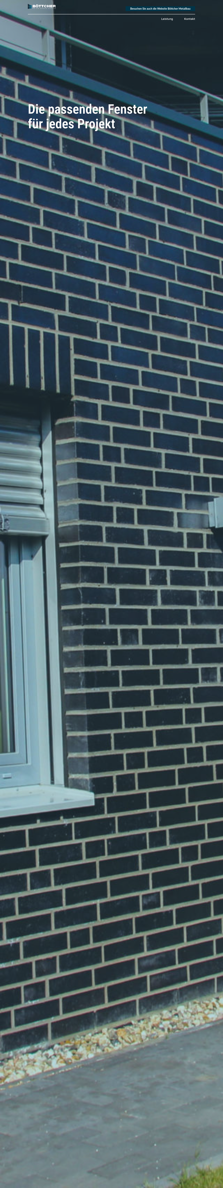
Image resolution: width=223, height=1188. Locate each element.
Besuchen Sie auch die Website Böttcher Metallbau (160, 8)
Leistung (167, 18)
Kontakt (189, 18)
